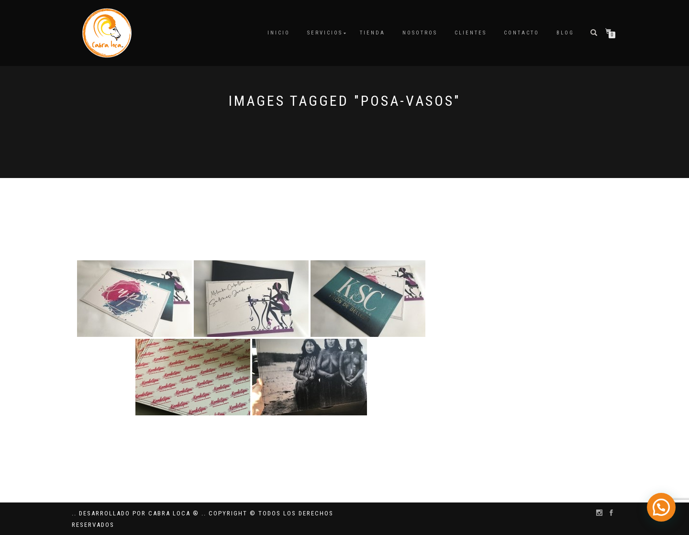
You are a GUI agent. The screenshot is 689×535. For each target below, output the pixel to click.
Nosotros (419, 33)
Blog (565, 33)
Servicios (325, 33)
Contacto (521, 33)
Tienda (372, 33)
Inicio (278, 33)
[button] (661, 507)
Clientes (471, 33)
